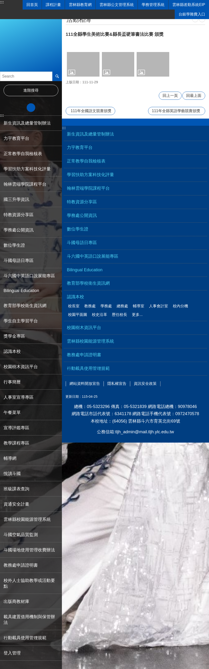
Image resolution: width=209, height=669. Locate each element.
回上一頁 (170, 96)
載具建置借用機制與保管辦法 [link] (29, 619)
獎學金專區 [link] (14, 336)
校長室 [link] (74, 306)
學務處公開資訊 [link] (19, 230)
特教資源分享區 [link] (19, 214)
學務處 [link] (106, 306)
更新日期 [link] (72, 396)
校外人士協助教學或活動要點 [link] (29, 583)
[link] (83, 64)
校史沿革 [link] (99, 315)
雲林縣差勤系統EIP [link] (188, 5)
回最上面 (193, 96)
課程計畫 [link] (53, 5)
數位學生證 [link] (14, 245)
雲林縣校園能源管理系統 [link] (27, 519)
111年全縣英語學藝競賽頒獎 (176, 111)
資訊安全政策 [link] (145, 384)
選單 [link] (135, 124)
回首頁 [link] (32, 5)
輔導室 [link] (138, 306)
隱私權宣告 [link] (116, 384)
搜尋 (57, 76)
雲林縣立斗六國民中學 (31, 41)
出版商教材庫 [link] (16, 601)
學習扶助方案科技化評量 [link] (27, 169)
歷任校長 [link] (119, 315)
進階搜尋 (31, 90)
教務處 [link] (90, 306)
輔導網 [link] (10, 458)
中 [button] (31, 107)
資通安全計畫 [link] (16, 504)
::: (2, 2)
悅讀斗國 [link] (12, 473)
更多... (137, 315)
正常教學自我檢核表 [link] (23, 153)
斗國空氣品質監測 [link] (21, 534)
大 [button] (50, 107)
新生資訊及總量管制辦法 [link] (27, 123)
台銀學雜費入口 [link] (192, 14)
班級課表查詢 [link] (16, 488)
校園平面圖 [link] (77, 315)
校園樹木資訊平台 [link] (21, 366)
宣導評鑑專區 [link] (16, 427)
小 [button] (11, 107)
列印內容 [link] (195, 19)
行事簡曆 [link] (12, 382)
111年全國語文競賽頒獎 (91, 111)
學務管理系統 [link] (153, 5)
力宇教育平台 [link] (16, 138)
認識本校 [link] (12, 351)
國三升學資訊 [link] (16, 199)
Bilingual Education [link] (21, 290)
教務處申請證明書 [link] (21, 565)
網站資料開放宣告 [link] (85, 384)
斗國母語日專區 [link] (19, 260)
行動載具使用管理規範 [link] (25, 637)
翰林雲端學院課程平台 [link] (25, 184)
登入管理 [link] (12, 653)
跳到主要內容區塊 (2, 2)
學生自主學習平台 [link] (21, 321)
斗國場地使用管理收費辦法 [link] (29, 550)
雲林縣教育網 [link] (80, 5)
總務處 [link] (122, 306)
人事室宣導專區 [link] (19, 397)
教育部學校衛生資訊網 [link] (25, 305)
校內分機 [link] (180, 306)
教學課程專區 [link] (16, 443)
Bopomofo (202, 19)
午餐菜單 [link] (12, 412)
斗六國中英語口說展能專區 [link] (29, 275)
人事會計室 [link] (158, 306)
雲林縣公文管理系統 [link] (117, 5)
